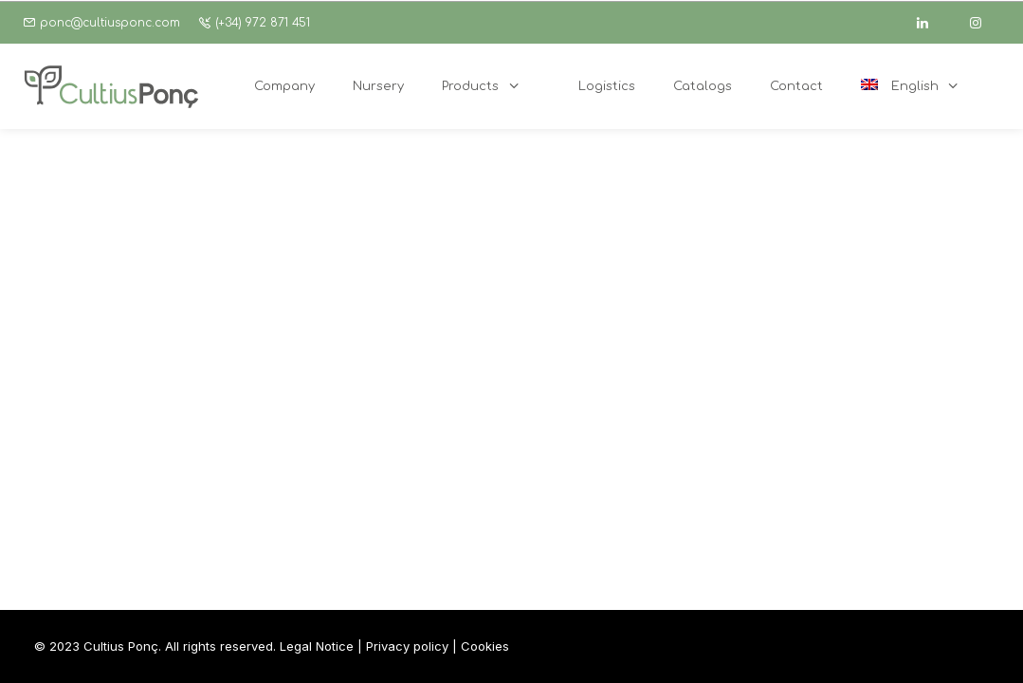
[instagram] (984, 23)
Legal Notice (317, 646)
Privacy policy (407, 646)
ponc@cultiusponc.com (110, 22)
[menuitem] (920, 86)
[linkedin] (931, 23)
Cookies (485, 646)
